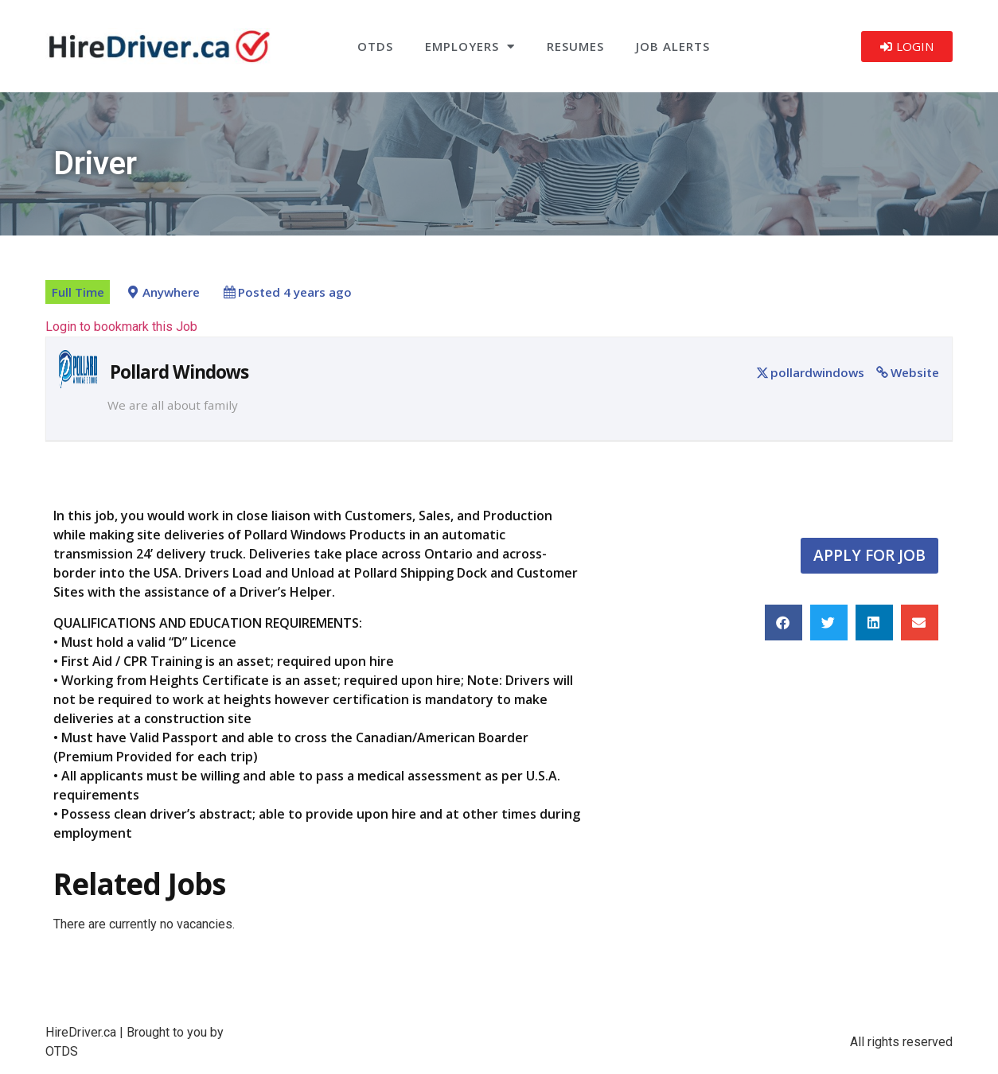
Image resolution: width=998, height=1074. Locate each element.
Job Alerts (673, 46)
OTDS (375, 46)
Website (915, 372)
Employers (470, 46)
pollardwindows (817, 372)
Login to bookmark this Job (121, 326)
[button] (783, 622)
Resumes (575, 46)
